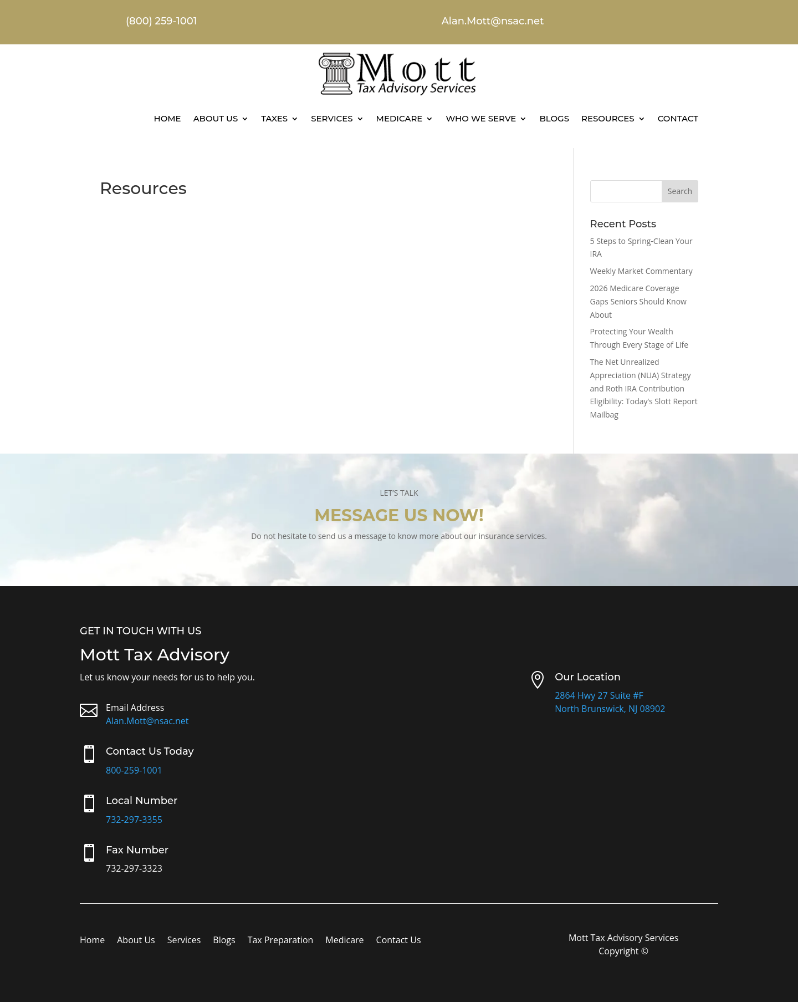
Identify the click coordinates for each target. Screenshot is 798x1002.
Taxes (274, 118)
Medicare (399, 118)
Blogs (554, 118)
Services (331, 118)
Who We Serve (481, 118)
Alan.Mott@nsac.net (147, 721)
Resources (608, 118)
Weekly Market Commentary (641, 271)
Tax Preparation (281, 941)
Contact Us (398, 941)
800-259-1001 (134, 770)
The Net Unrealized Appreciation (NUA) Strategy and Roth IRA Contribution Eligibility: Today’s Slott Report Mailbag (644, 388)
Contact (678, 118)
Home (167, 118)
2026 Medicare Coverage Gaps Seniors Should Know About (638, 301)
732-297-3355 (134, 819)
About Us (215, 118)
